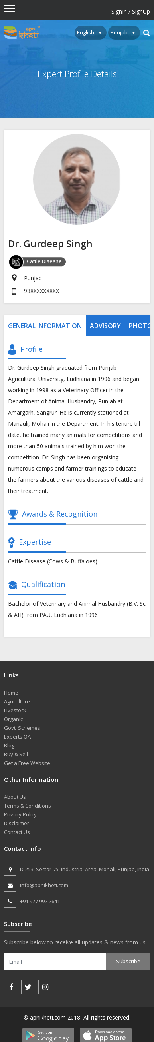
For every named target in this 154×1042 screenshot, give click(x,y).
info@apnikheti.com (36, 886)
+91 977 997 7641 (32, 902)
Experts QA (17, 736)
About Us (15, 796)
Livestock (15, 710)
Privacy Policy (20, 814)
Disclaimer (16, 823)
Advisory (105, 325)
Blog (9, 745)
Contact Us (17, 832)
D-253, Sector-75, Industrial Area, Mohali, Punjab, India (76, 870)
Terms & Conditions (27, 805)
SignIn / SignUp (130, 11)
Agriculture (17, 701)
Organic (13, 719)
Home (11, 692)
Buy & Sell (16, 754)
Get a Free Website (27, 763)
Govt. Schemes (22, 727)
